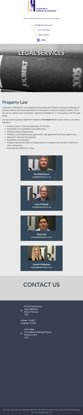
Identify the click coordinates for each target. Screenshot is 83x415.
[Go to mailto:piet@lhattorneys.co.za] (42, 168)
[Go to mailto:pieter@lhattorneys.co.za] (42, 228)
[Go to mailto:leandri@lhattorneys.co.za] (42, 258)
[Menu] (41, 40)
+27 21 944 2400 (43, 30)
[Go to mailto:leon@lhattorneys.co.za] (42, 198)
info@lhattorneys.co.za (43, 25)
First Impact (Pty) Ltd (43, 412)
